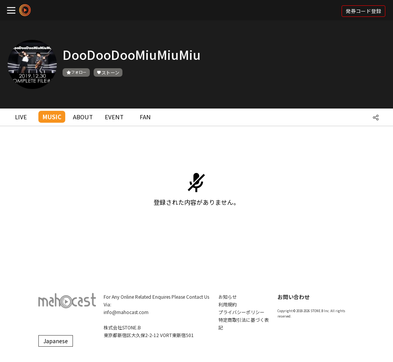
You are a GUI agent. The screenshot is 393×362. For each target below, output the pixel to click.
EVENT (114, 117)
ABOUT (83, 117)
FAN (145, 117)
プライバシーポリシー (241, 312)
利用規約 (227, 304)
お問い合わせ (293, 297)
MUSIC (52, 117)
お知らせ (227, 296)
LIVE (21, 117)
